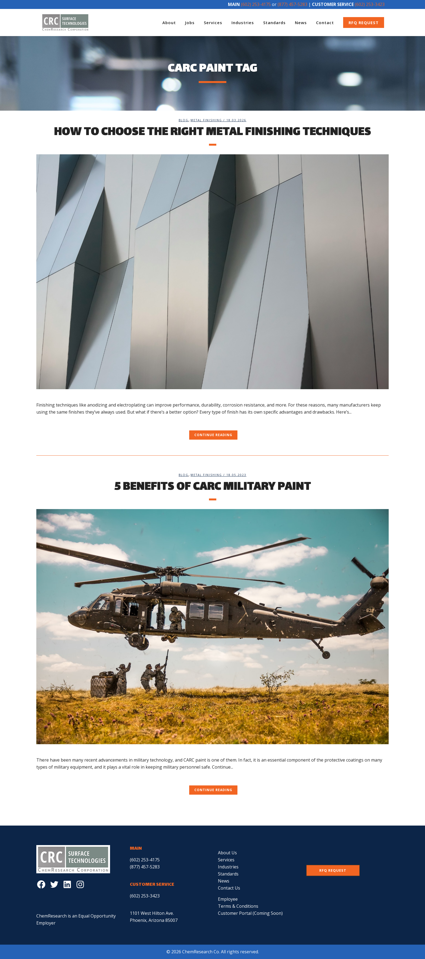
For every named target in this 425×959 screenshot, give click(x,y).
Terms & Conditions (238, 906)
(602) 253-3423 (370, 4)
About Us (227, 853)
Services (226, 860)
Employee (228, 899)
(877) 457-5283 (292, 4)
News (223, 881)
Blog (183, 120)
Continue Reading (213, 435)
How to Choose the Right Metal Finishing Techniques (212, 132)
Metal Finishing (206, 120)
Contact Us (229, 888)
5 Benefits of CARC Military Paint (212, 487)
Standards (228, 874)
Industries (228, 867)
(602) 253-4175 (256, 4)
